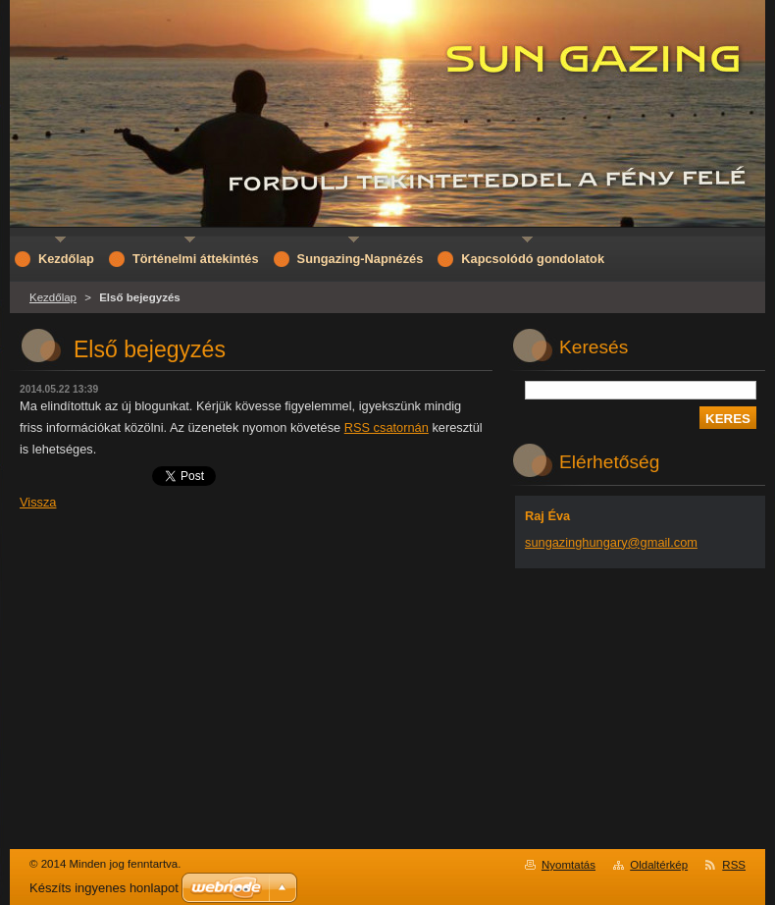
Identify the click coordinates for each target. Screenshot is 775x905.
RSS (734, 865)
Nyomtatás (568, 865)
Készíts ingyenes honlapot (104, 887)
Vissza (38, 502)
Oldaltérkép (659, 865)
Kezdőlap (53, 297)
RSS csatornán (386, 427)
